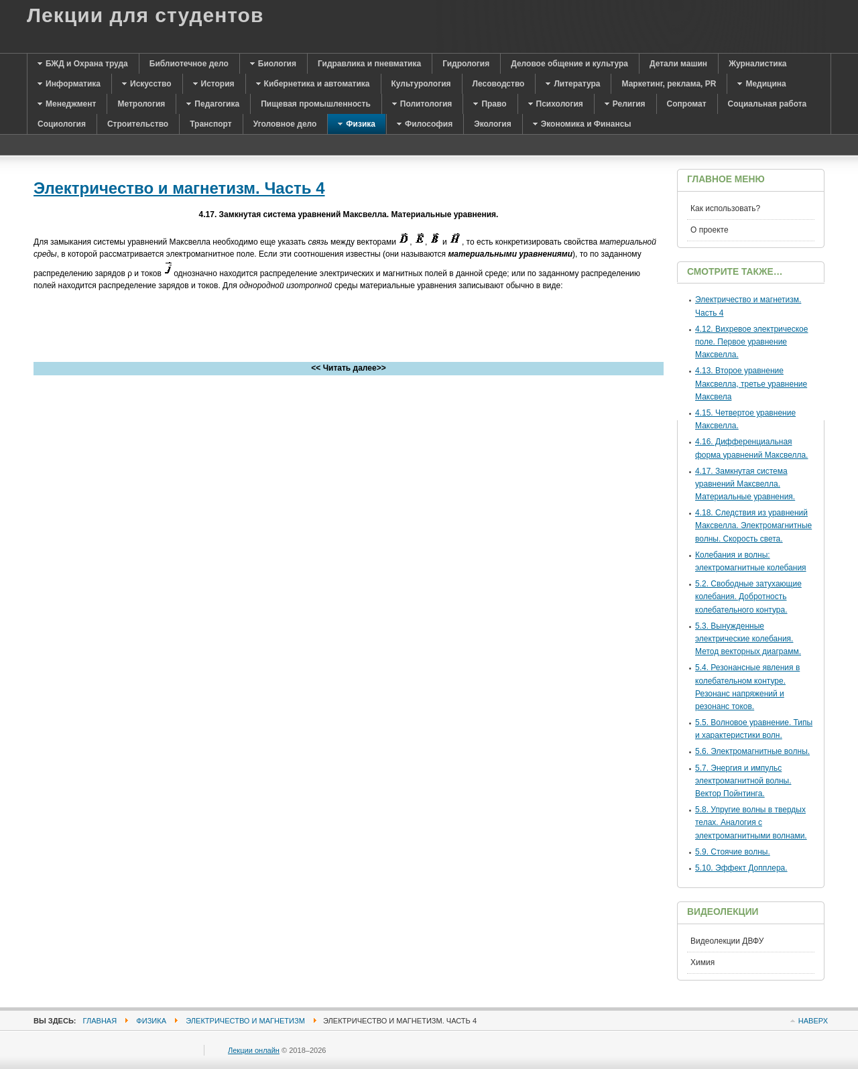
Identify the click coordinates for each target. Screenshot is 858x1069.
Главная (100, 1021)
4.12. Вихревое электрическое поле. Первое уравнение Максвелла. (751, 341)
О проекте (709, 230)
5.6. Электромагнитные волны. (752, 751)
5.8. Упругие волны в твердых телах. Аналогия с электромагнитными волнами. (751, 822)
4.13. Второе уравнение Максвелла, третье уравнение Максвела (751, 383)
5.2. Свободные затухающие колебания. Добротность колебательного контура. (748, 596)
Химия (702, 962)
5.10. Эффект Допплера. (741, 868)
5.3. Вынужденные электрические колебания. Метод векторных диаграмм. (748, 638)
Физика (151, 1021)
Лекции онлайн (254, 1050)
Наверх (813, 1021)
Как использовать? (725, 208)
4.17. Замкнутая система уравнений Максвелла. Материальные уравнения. (745, 483)
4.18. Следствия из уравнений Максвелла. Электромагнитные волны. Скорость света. (753, 525)
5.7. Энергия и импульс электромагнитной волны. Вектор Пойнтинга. (743, 780)
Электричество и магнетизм (245, 1021)
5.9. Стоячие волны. (732, 852)
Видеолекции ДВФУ (726, 941)
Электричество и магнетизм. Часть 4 (179, 188)
